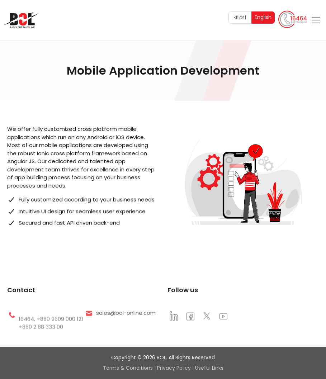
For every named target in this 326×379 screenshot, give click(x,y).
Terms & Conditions (128, 367)
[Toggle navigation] (316, 19)
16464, (28, 328)
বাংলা (243, 16)
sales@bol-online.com (126, 315)
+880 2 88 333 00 (41, 336)
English (264, 16)
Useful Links (209, 367)
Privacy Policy (174, 367)
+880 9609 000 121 (60, 328)
